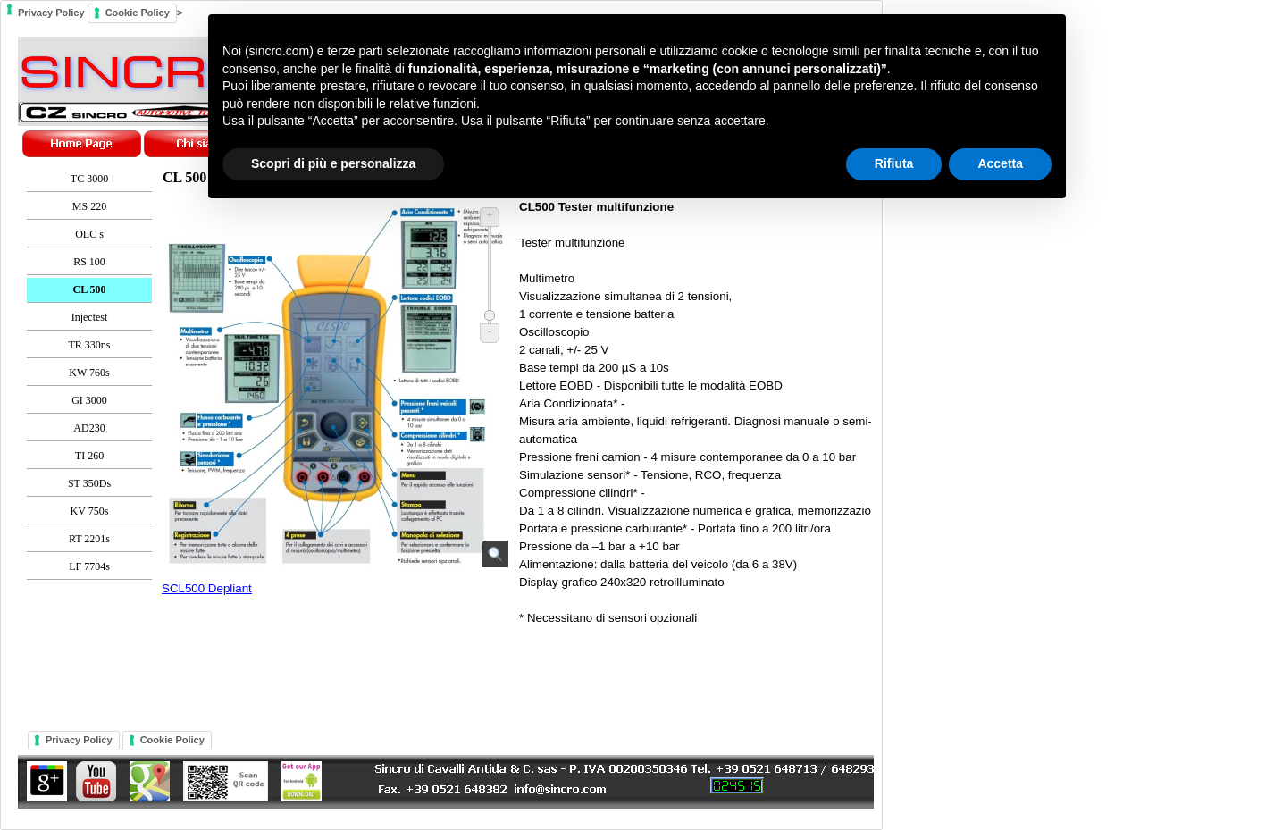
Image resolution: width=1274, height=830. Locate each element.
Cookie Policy (172, 739)
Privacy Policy (79, 739)
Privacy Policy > (441, 415)
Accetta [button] (1000, 163)
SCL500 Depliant (207, 588)
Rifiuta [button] (894, 163)
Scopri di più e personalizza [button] (333, 163)
